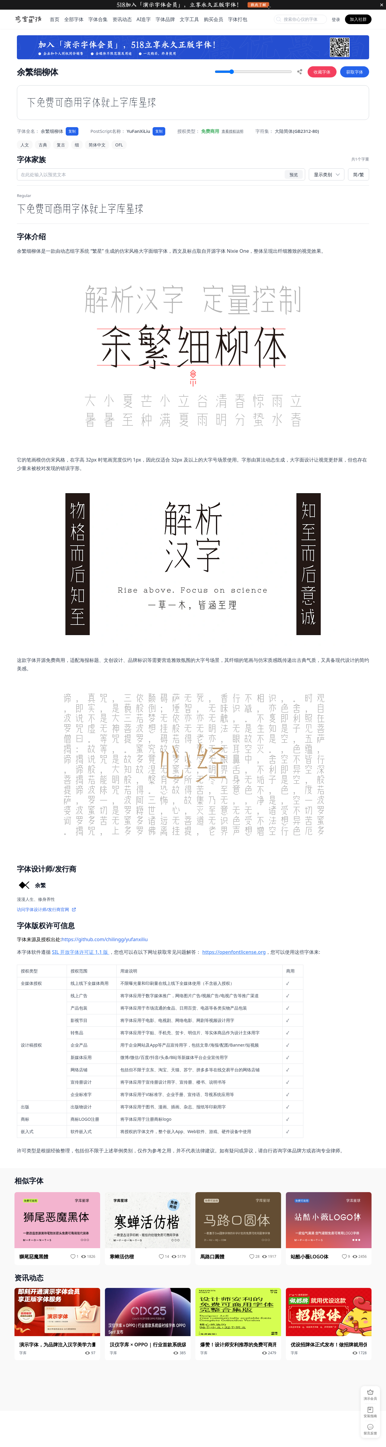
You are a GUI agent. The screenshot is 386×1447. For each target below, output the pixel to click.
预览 (294, 174)
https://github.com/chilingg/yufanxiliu (105, 939)
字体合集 (98, 19)
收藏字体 (322, 72)
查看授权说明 (232, 131)
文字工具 (189, 19)
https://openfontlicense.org (234, 952)
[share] (300, 71)
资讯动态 (122, 19)
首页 (54, 19)
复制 (72, 131)
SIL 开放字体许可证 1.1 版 (80, 952)
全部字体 (74, 19)
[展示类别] (326, 174)
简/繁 (358, 174)
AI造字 (144, 19)
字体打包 (237, 19)
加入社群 (358, 19)
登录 (336, 19)
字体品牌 (165, 19)
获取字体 (354, 72)
